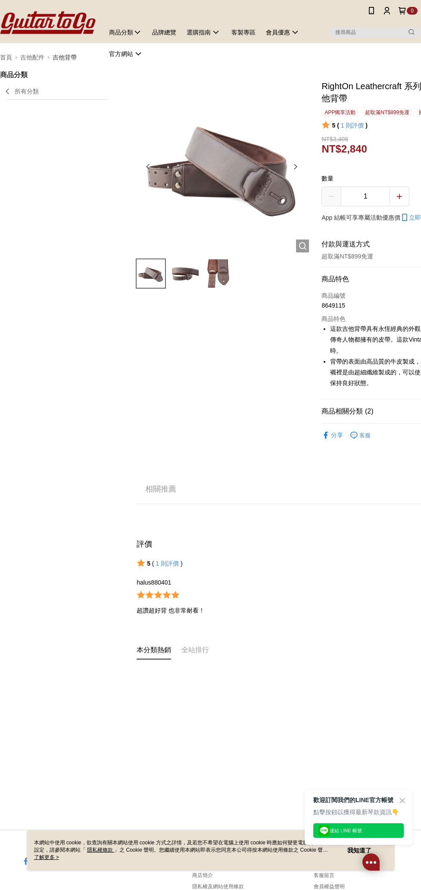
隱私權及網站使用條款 (218, 887)
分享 (332, 435)
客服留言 (324, 875)
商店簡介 (202, 875)
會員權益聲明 (329, 887)
